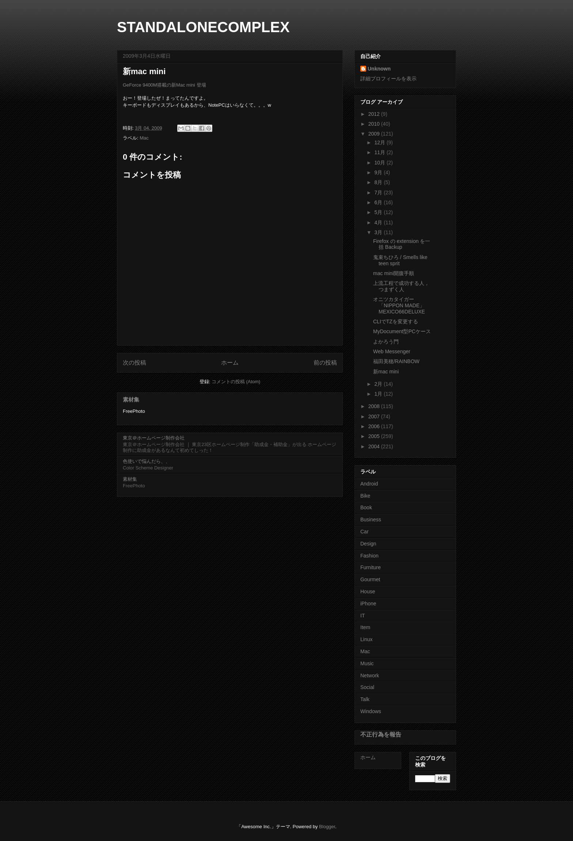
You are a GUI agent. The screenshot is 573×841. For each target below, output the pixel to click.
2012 (374, 114)
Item (365, 627)
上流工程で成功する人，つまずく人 (401, 286)
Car (364, 531)
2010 (374, 124)
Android (369, 484)
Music (367, 663)
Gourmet (370, 579)
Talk (364, 699)
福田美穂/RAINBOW (396, 361)
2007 (374, 416)
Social (367, 687)
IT (362, 616)
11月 (380, 152)
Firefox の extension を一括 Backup (401, 244)
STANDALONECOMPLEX (203, 27)
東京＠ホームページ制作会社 (154, 438)
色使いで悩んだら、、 (146, 461)
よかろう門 (386, 342)
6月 (379, 202)
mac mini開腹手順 (393, 273)
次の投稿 (134, 362)
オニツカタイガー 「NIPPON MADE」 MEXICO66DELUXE (401, 305)
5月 (379, 212)
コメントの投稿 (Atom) (236, 381)
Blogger (327, 826)
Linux (366, 639)
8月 (379, 182)
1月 (379, 394)
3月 (379, 232)
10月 (380, 162)
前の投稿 (325, 362)
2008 (374, 406)
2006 (374, 426)
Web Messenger (391, 351)
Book (366, 507)
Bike (365, 496)
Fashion (369, 556)
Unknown (379, 69)
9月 (379, 172)
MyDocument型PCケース (402, 331)
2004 (374, 446)
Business (370, 519)
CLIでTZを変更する (395, 321)
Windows (370, 711)
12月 (380, 142)
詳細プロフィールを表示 (388, 78)
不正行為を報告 (380, 734)
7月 (379, 192)
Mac (144, 138)
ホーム (230, 362)
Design (368, 544)
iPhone (368, 603)
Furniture (370, 567)
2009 (374, 134)
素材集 (131, 399)
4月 (379, 222)
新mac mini (386, 371)
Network (369, 675)
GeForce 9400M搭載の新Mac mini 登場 (164, 85)
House (367, 591)
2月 (379, 384)
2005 (374, 436)
